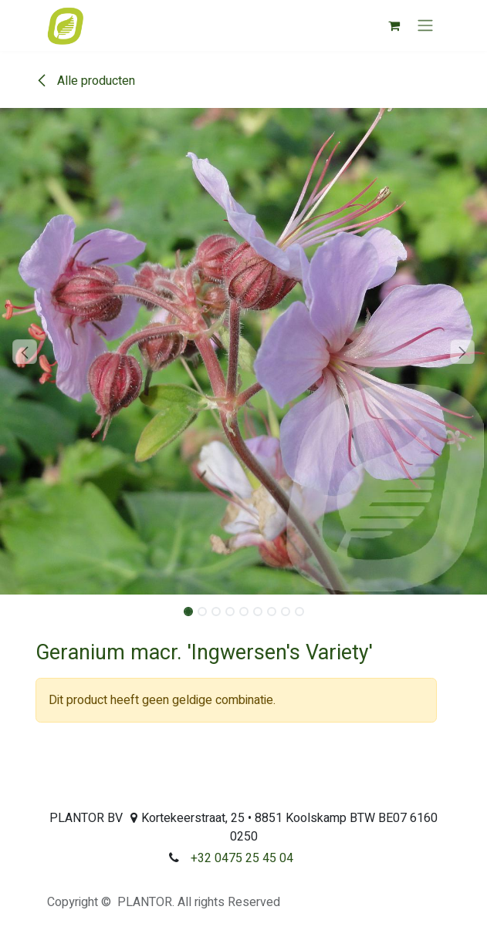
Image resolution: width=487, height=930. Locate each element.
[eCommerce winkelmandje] (394, 25)
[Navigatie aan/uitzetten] (425, 26)
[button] (24, 351)
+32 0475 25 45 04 (242, 858)
